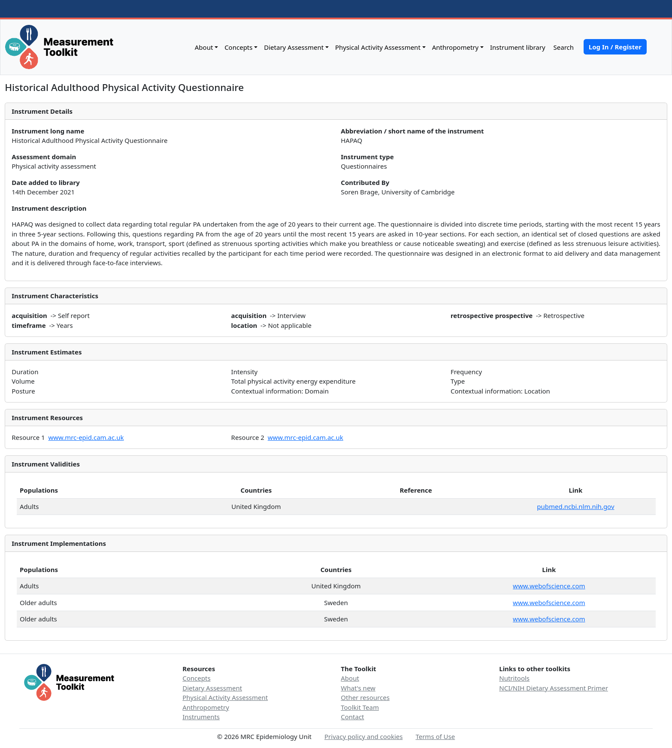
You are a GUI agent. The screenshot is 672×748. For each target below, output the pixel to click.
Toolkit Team (360, 707)
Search (563, 47)
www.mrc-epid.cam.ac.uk (86, 437)
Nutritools (514, 678)
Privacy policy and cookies (363, 736)
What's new (358, 688)
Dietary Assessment (294, 47)
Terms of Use (435, 736)
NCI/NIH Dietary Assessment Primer (553, 688)
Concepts (238, 47)
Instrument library (517, 47)
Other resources (365, 697)
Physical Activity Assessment (378, 47)
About (204, 47)
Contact (352, 716)
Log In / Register (615, 46)
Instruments (201, 716)
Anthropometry (455, 47)
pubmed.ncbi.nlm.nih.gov (575, 506)
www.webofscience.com (549, 585)
